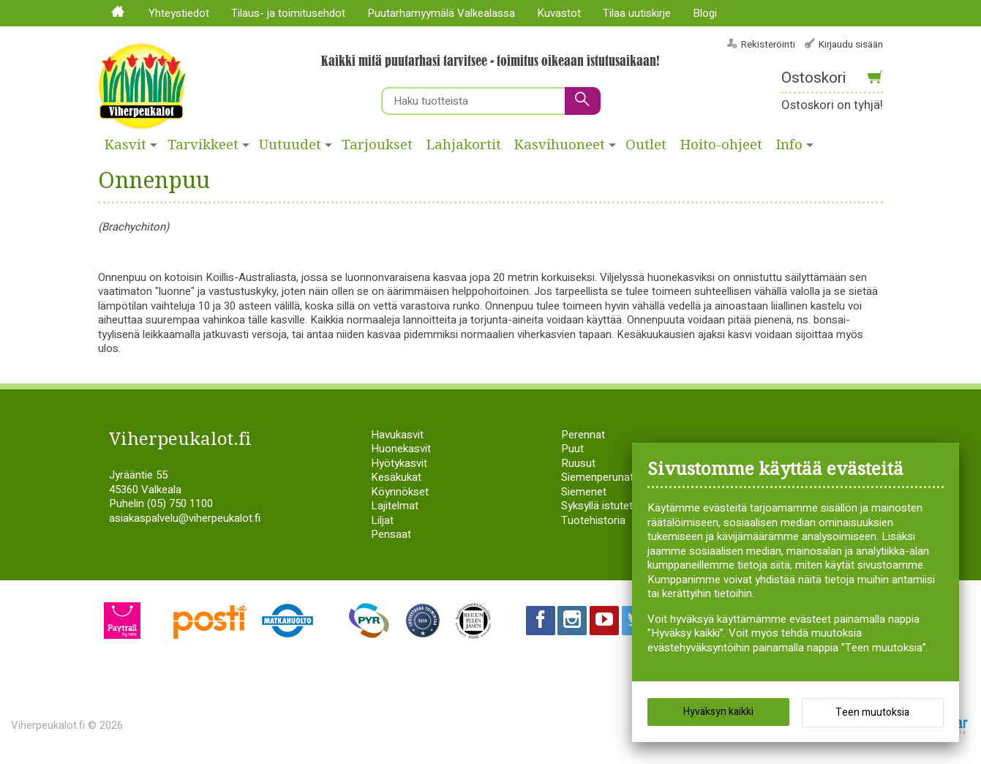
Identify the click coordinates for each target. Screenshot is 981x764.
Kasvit (125, 145)
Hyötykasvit (399, 463)
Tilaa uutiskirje (637, 13)
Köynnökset (400, 492)
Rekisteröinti (768, 44)
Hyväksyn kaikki (718, 712)
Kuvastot (559, 13)
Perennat (583, 435)
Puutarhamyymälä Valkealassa (441, 13)
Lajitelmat (394, 506)
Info (789, 145)
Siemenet (583, 492)
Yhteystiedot (179, 13)
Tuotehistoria (593, 520)
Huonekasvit (401, 449)
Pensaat (391, 534)
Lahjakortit (463, 145)
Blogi (705, 13)
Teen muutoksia (872, 713)
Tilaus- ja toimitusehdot (288, 13)
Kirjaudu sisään (851, 44)
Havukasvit (397, 435)
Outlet (645, 145)
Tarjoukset (377, 145)
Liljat (382, 520)
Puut (572, 449)
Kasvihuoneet (559, 145)
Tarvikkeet (203, 145)
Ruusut (578, 463)
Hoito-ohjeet (721, 145)
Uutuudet (290, 145)
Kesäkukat (396, 477)
